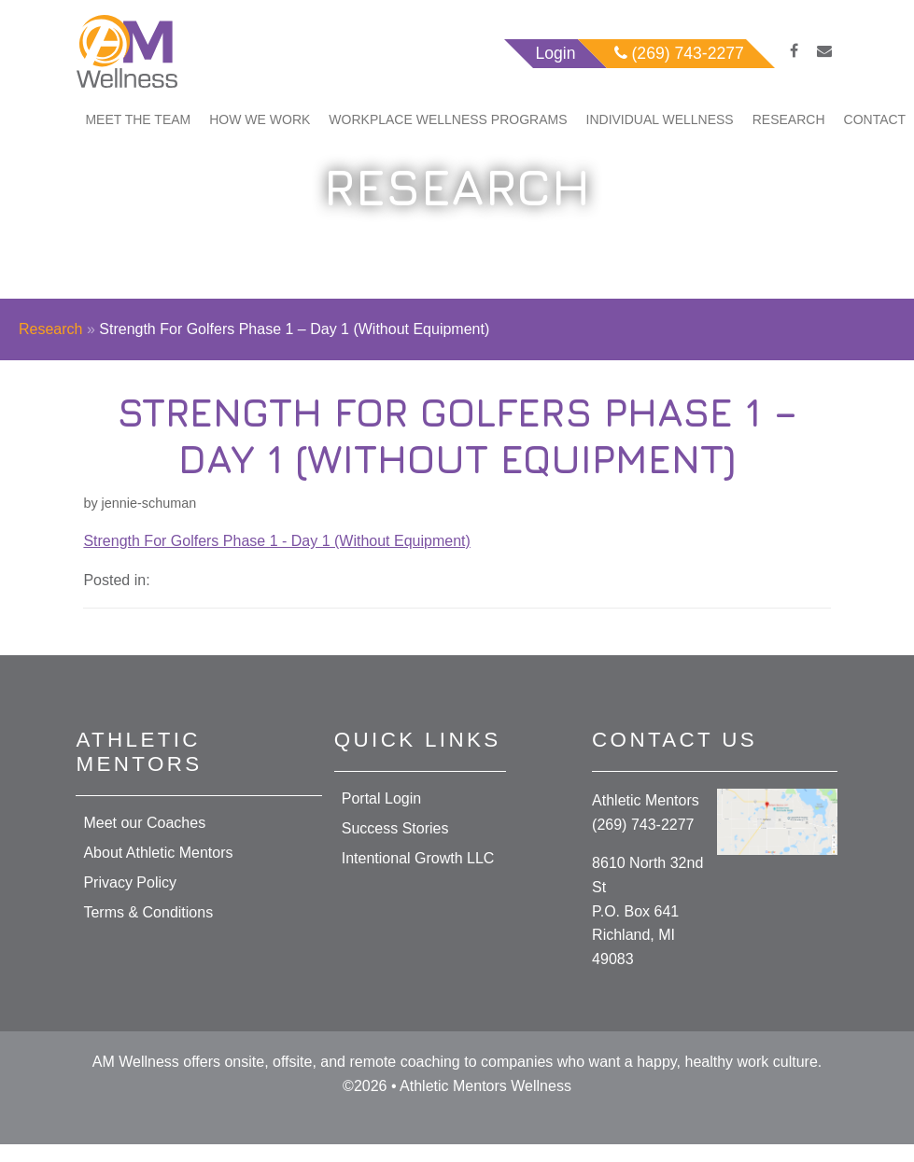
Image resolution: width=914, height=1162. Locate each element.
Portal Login (381, 798)
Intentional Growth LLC (418, 858)
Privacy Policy (129, 882)
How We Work (259, 119)
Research (788, 119)
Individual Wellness (660, 119)
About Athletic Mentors (157, 853)
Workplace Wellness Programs (448, 119)
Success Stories (395, 828)
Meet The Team (137, 119)
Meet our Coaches (144, 823)
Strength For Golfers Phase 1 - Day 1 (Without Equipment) (276, 541)
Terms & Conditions (148, 912)
